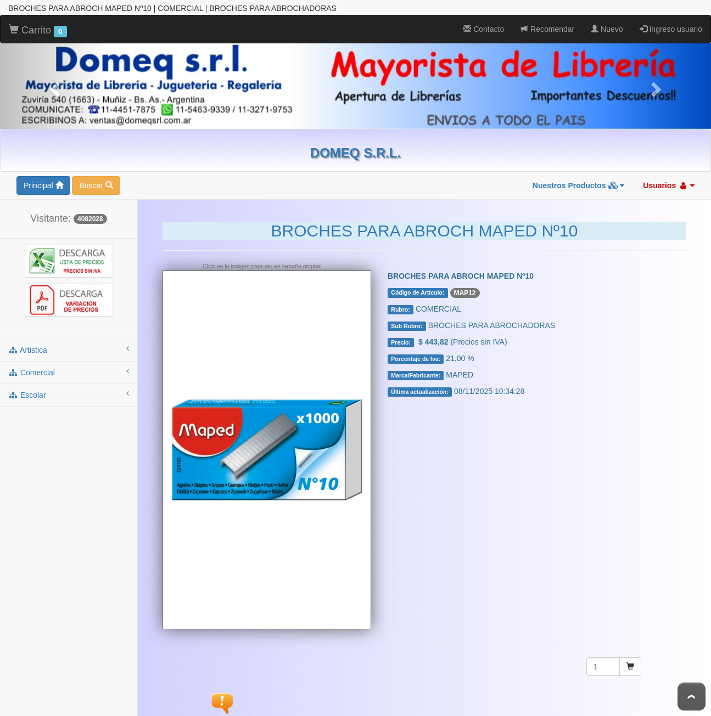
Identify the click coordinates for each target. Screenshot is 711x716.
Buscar (96, 185)
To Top (692, 697)
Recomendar (547, 29)
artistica (68, 349)
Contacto (483, 29)
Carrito (38, 30)
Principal (43, 185)
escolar (68, 394)
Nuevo (607, 29)
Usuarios (669, 185)
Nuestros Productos (579, 185)
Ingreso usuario (671, 29)
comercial (68, 372)
